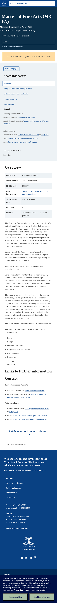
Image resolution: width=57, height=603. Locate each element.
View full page (11, 68)
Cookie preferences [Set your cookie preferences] (42, 597)
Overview (7, 83)
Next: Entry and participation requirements (28, 431)
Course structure (10, 99)
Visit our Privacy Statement (18, 590)
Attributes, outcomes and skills (16, 94)
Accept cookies (15, 597)
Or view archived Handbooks (12, 46)
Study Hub (44, 135)
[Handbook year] (28, 41)
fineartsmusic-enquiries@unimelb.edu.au (23, 138)
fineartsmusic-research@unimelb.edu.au (22, 142)
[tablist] (32, 3)
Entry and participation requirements (18, 89)
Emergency (7, 575)
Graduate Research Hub (26, 117)
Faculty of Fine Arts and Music (28, 135)
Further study (9, 104)
